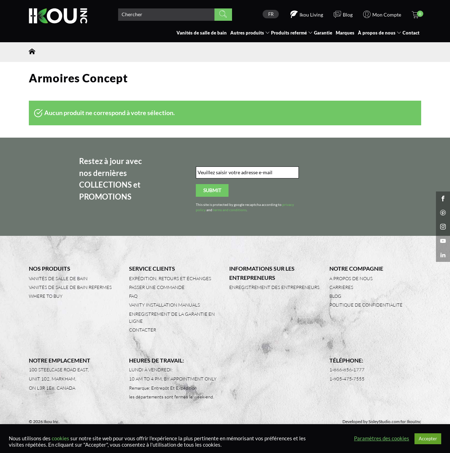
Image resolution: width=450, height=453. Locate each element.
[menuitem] (271, 14)
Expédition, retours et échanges (170, 278)
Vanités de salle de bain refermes (70, 287)
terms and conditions (229, 210)
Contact (411, 33)
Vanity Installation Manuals (164, 305)
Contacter (142, 330)
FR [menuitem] (271, 14)
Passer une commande (157, 287)
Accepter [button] (428, 438)
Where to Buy (46, 296)
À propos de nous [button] (377, 33)
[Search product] (166, 14)
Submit (212, 190)
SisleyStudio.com (384, 421)
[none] (271, 14)
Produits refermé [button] (289, 33)
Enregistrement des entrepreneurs (274, 287)
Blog (335, 296)
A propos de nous (351, 278)
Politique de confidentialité (366, 305)
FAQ (133, 296)
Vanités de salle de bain (201, 33)
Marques (345, 33)
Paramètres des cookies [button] (381, 438)
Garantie (323, 33)
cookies (60, 438)
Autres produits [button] (247, 33)
